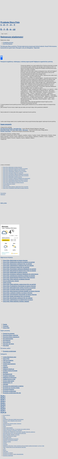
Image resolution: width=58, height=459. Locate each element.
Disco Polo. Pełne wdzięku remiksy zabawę (16, 301)
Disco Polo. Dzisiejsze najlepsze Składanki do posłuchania (16, 178)
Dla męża (6, 345)
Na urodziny (7, 342)
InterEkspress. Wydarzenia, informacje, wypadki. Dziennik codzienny (19, 432)
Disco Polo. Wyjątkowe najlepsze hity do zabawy (17, 298)
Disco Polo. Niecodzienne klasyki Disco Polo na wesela (15, 175)
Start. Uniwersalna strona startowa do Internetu (14, 447)
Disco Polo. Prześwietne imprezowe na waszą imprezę (15, 188)
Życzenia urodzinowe (9, 351)
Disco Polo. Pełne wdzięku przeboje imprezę (13, 182)
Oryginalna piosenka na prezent (10, 439)
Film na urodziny (8, 360)
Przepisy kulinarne (8, 376)
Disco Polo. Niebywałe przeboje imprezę (12, 177)
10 (14, 29)
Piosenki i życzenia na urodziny (10, 440)
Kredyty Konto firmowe (10, 370)
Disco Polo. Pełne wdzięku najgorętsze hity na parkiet (15, 186)
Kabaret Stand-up (8, 369)
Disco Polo (6, 328)
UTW (4, 448)
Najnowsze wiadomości (12, 37)
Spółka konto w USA (9, 379)
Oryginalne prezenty (8, 42)
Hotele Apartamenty (9, 364)
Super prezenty (6, 124)
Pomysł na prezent (8, 333)
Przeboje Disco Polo (10, 22)
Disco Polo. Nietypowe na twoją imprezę (12, 167)
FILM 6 (3, 405)
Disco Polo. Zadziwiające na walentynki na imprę (18, 299)
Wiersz (4, 450)
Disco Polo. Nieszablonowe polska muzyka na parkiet (19, 288)
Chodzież (5, 422)
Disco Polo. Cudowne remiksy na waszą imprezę (17, 293)
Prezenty (5, 326)
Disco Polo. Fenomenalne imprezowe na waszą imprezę (20, 294)
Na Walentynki (7, 374)
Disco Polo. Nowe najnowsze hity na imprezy (16, 296)
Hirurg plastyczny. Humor (9, 184)
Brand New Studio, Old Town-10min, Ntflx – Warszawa (14, 130)
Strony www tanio (8, 381)
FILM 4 (3, 401)
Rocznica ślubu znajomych (11, 337)
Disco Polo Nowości (7, 44)
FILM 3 (3, 399)
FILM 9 (3, 410)
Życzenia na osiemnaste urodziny (13, 386)
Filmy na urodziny (7, 425)
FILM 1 (3, 396)
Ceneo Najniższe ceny (9, 357)
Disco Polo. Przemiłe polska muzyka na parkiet (17, 289)
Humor (5, 365)
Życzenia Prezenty (8, 389)
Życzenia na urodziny (8, 452)
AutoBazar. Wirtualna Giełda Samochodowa (13, 419)
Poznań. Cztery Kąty (6, 131)
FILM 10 (3, 412)
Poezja (5, 324)
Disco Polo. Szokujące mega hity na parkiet (13, 172)
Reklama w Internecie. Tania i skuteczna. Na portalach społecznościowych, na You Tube (23, 446)
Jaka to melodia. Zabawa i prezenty (11, 434)
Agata (4, 418)
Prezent (5, 443)
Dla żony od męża (8, 344)
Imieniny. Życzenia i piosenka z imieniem (12, 430)
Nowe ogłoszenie (7, 437)
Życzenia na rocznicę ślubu (11, 388)
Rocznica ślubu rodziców (10, 335)
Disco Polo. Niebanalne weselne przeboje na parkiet (15, 168)
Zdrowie (5, 384)
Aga (4, 416)
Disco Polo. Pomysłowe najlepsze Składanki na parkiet (15, 174)
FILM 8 (3, 409)
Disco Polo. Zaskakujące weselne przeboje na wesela (15, 179)
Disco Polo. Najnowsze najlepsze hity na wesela (14, 170)
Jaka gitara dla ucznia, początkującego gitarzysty (14, 433)
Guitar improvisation (8, 427)
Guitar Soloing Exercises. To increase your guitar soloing (16, 429)
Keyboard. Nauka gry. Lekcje (9, 436)
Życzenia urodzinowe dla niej (12, 393)
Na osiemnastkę (8, 338)
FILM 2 (3, 398)
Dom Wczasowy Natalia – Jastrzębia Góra (11, 128)
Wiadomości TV (7, 382)
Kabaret (5, 367)
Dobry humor (6, 185)
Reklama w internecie (9, 377)
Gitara (4, 426)
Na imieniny (6, 340)
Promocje (5, 444)
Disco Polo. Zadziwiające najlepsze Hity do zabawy (14, 171)
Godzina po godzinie (5, 252)
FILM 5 (3, 403)
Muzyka (5, 372)
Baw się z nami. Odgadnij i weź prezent (12, 420)
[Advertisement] (10, 10)
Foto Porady (6, 362)
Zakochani (5, 451)
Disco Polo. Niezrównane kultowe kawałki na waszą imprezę (21, 291)
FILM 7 (3, 407)
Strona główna (6, 415)
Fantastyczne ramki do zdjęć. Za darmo (12, 423)
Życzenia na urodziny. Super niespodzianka (13, 454)
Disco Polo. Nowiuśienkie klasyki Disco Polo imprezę (15, 181)
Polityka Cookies (7, 441)
